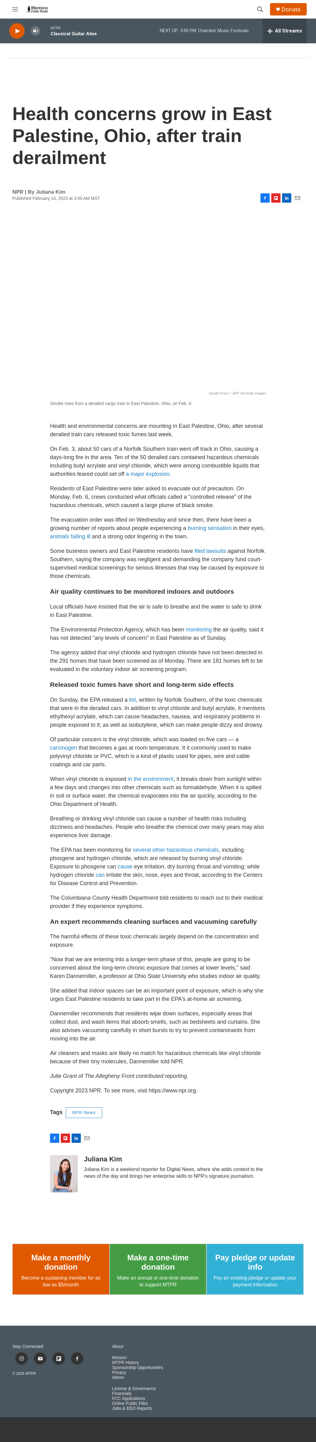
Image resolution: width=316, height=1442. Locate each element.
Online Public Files (130, 1403)
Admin (118, 1377)
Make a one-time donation (158, 1262)
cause (126, 866)
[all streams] (285, 31)
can (101, 875)
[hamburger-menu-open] (15, 9)
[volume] (35, 31)
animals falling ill (70, 536)
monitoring (199, 629)
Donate (291, 9)
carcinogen (64, 748)
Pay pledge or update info (255, 1262)
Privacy (119, 1372)
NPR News (84, 1112)
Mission (119, 1357)
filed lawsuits (210, 551)
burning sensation (209, 528)
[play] (17, 31)
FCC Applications (128, 1398)
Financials (121, 1393)
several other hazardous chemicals (176, 850)
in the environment (150, 779)
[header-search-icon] (260, 9)
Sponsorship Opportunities (137, 1367)
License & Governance (134, 1388)
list (132, 700)
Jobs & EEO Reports (132, 1408)
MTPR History (125, 1362)
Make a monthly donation (60, 1262)
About (117, 1346)
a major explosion (147, 474)
